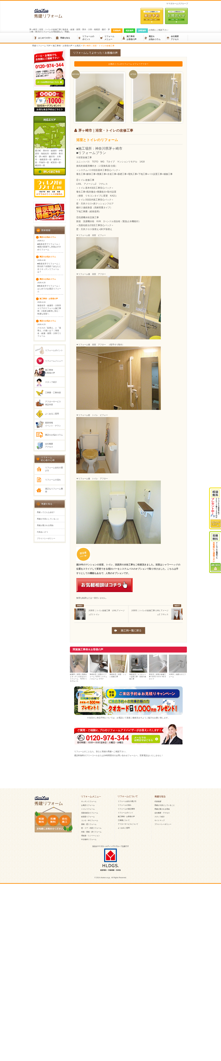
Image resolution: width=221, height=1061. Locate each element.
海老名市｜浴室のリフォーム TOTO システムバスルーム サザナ (99, 675)
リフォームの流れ (53, 519)
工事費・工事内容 (53, 419)
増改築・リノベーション (90, 931)
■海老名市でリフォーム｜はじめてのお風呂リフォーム (49, 315)
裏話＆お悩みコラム (155, 37)
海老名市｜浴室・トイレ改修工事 (119, 674)
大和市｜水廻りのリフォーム (178, 674)
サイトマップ (159, 916)
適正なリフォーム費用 (54, 529)
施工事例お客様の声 (131, 37)
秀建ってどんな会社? (45, 564)
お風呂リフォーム (88, 901)
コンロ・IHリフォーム (89, 916)
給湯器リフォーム (88, 912)
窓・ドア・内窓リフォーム (91, 924)
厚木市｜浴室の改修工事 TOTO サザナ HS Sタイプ (158, 675)
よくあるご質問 (52, 440)
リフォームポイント (54, 377)
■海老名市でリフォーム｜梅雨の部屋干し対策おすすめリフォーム (49, 273)
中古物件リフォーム (88, 935)
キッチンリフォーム (88, 897)
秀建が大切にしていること (48, 571)
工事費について (124, 916)
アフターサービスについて (128, 920)
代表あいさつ (42, 584)
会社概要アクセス (175, 37)
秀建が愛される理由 (45, 577)
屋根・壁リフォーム (88, 920)
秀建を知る (65, 38)
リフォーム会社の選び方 (54, 508)
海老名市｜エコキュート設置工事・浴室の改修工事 (138, 675)
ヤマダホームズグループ (177, 3)
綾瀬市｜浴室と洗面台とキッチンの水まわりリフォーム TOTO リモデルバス (79, 676)
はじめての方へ (45, 38)
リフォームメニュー (109, 37)
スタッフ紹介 (51, 408)
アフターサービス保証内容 (53, 429)
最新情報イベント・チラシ (53, 450)
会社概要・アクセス (162, 908)
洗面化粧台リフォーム (89, 908)
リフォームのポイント (88, 37)
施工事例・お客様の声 (126, 912)
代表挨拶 (157, 897)
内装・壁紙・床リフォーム (91, 927)
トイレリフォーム (88, 905)
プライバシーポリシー (46, 590)
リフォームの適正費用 (126, 904)
